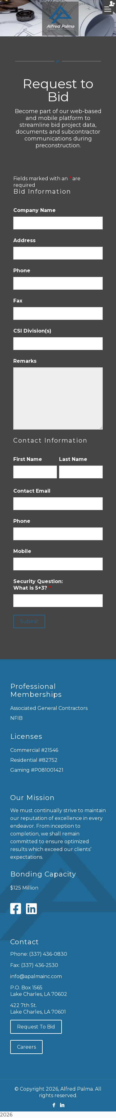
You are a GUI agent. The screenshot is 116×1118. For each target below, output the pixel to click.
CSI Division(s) (32, 331)
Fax (17, 301)
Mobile (22, 551)
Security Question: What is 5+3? (38, 584)
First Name (27, 459)
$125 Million (24, 888)
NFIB (16, 718)
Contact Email (31, 491)
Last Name (73, 459)
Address (24, 240)
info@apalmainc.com (36, 976)
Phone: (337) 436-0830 (38, 954)
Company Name (34, 210)
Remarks (25, 361)
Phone (21, 271)
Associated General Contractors (49, 708)
